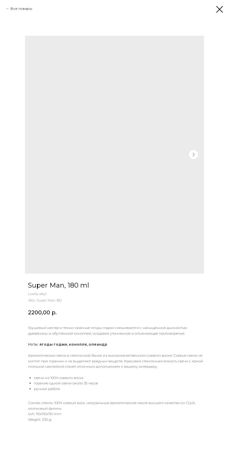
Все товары (21, 8)
